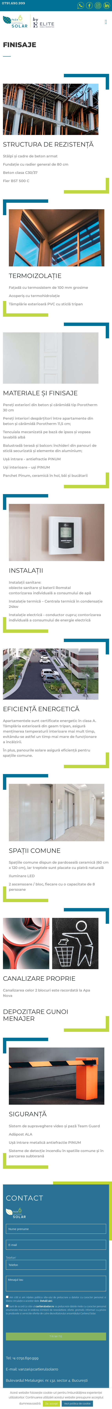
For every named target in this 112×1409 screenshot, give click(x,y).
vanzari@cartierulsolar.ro (38, 1369)
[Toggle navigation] (104, 22)
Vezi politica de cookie (77, 1403)
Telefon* (56, 1263)
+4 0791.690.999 (25, 1358)
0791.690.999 (13, 3)
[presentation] (36, 1325)
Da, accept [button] (51, 1403)
